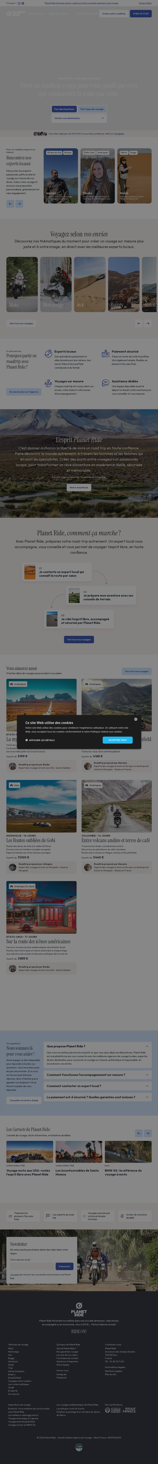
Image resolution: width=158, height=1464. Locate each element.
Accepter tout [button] (118, 740)
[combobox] (135, 719)
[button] (40, 740)
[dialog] (79, 732)
